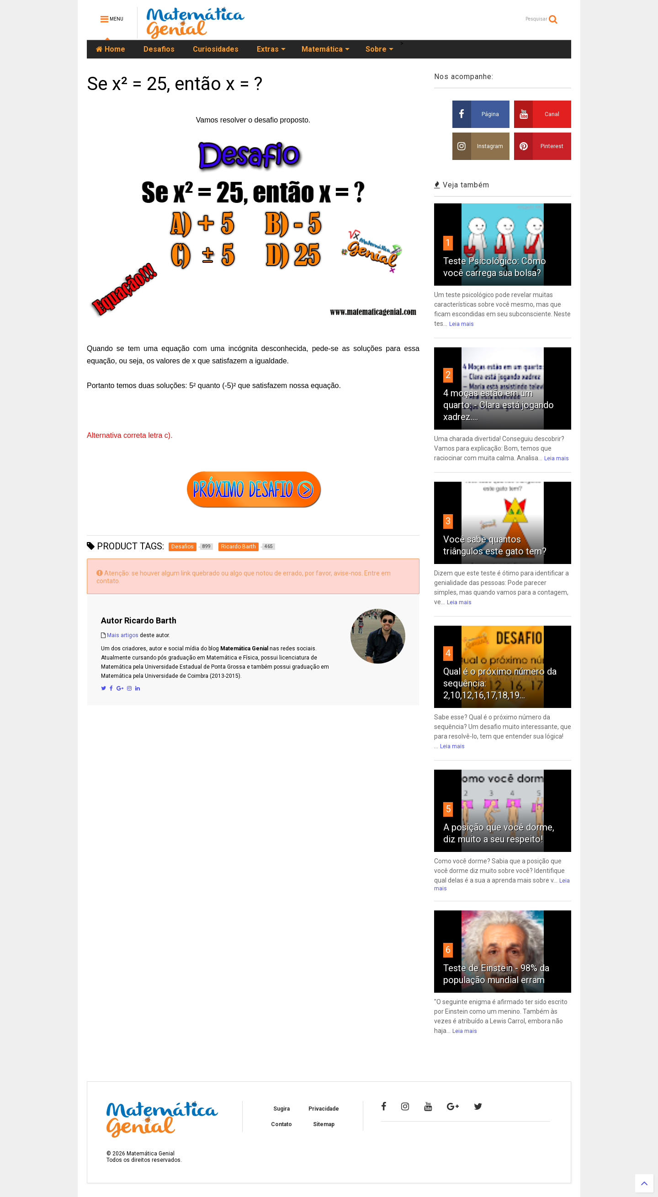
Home (110, 49)
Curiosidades (216, 49)
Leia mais (461, 324)
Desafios (159, 49)
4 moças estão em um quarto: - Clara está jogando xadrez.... (498, 405)
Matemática (326, 49)
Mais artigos (122, 635)
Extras (271, 49)
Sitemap (323, 1124)
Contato (281, 1124)
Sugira (281, 1109)
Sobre (379, 49)
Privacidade (323, 1109)
